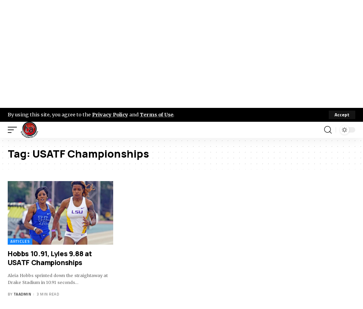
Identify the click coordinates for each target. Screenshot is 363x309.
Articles (20, 241)
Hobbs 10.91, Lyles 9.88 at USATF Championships (50, 258)
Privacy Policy (110, 114)
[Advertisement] (181, 54)
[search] (328, 129)
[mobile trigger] (14, 130)
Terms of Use (156, 114)
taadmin (23, 294)
